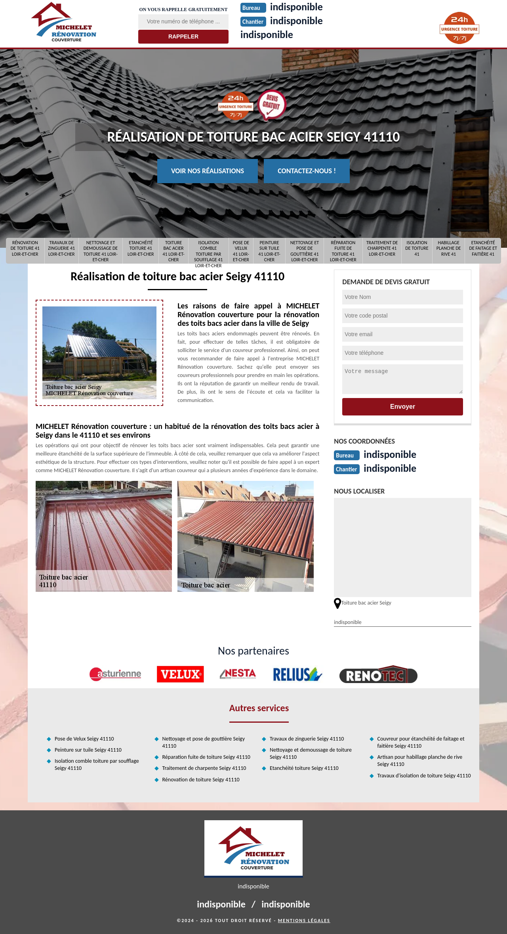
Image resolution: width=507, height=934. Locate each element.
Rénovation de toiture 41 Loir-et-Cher (25, 248)
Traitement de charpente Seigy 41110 (204, 768)
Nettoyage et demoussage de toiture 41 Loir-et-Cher (101, 251)
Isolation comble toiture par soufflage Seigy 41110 (97, 764)
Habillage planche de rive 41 (448, 248)
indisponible (266, 34)
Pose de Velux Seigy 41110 (84, 738)
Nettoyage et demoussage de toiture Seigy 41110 (311, 753)
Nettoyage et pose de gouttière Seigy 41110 (203, 742)
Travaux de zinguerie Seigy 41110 (307, 738)
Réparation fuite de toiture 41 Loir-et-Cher (343, 251)
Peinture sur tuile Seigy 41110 (88, 749)
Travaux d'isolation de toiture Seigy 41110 (424, 775)
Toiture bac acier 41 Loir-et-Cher (173, 251)
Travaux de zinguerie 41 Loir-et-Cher (61, 248)
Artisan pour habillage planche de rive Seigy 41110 (420, 760)
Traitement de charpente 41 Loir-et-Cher (382, 248)
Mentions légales (304, 920)
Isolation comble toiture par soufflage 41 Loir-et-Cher (208, 251)
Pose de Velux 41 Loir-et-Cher (241, 251)
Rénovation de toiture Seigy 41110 (201, 779)
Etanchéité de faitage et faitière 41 (483, 248)
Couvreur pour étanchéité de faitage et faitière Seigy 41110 (421, 742)
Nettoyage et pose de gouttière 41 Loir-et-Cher (304, 251)
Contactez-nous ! (307, 171)
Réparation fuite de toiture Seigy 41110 (206, 757)
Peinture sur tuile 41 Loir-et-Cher (269, 251)
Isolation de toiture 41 (416, 248)
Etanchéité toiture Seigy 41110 (304, 768)
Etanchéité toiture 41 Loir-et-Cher (141, 248)
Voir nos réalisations (207, 171)
